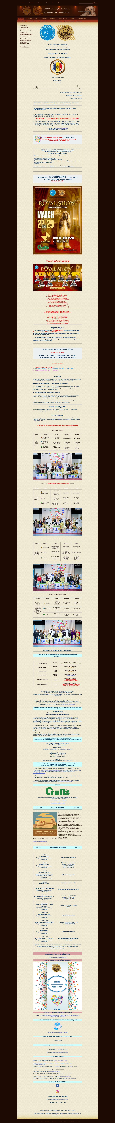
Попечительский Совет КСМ (26, 30)
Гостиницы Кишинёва (25, 38)
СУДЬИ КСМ (29, 18)
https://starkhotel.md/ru (68, 857)
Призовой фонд (22, 20)
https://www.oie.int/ (72, 1066)
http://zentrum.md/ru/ (68, 915)
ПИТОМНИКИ (30, 20)
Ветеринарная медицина (25, 40)
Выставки (44, 18)
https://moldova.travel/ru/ (40, 841)
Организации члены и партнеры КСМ (25, 36)
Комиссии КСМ (23, 32)
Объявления (71, 1121)
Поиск (95, 2)
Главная (23, 2)
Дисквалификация (24, 44)
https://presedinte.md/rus (61, 1060)
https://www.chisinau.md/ (54, 1071)
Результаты (52, 18)
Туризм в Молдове (43, 20)
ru (52, 2)
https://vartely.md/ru (68, 875)
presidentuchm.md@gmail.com (59, 1052)
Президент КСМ (23, 25)
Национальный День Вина (55, 20)
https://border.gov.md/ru (65, 1076)
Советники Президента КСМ (26, 34)
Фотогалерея (79, 20)
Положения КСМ (63, 18)
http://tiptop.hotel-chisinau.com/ (68, 889)
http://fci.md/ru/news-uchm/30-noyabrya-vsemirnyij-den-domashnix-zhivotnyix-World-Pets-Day (61, 1015)
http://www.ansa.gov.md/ (39, 1064)
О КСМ (36, 18)
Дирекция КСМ (23, 29)
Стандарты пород (82, 18)
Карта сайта (31, 2)
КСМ (42, 1121)
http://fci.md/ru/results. (39, 773)
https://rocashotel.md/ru (68, 883)
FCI (36, 20)
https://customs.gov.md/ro (65, 1073)
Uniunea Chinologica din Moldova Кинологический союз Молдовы (43, 11)
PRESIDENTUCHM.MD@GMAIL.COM (57, 1032)
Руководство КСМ (24, 27)
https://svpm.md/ (72, 1078)
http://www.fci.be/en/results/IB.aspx (50, 770)
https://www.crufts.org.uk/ (57, 803)
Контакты (40, 2)
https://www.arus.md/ (68, 931)
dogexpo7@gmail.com (62, 128)
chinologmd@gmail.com (68, 166)
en (58, 2)
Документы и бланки (69, 20)
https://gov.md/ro (60, 1069)
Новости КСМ (23, 46)
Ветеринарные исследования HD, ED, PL (25, 43)
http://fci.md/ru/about (61, 957)
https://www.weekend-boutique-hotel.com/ (68, 939)
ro (47, 2)
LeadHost (78, 1121)
